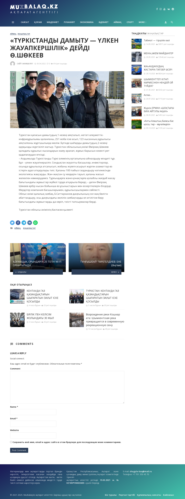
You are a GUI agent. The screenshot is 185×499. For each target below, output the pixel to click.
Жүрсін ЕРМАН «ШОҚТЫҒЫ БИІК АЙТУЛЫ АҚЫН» (159, 110)
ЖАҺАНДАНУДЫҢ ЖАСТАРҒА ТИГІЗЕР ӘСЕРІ (158, 68)
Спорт (130, 22)
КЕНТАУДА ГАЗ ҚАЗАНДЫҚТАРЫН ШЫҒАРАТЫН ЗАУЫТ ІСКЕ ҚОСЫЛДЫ (42, 296)
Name (14, 406)
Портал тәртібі (127, 495)
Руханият (69, 22)
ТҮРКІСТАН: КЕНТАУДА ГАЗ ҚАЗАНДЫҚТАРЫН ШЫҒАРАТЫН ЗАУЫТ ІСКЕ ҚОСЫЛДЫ (102, 296)
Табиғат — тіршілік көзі (157, 40)
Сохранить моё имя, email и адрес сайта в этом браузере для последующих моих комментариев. (67, 442)
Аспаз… (148, 95)
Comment (15, 368)
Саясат (25, 22)
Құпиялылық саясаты (149, 495)
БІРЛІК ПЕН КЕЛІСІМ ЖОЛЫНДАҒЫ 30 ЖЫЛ (40, 316)
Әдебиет (104, 22)
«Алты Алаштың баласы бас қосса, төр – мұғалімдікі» (159, 122)
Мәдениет (53, 22)
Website (14, 430)
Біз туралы (111, 495)
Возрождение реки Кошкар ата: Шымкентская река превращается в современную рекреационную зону (105, 320)
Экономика (87, 22)
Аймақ (118, 22)
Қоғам (38, 22)
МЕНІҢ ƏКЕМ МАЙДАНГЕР (158, 53)
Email (13, 418)
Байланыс (168, 495)
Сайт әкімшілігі (25, 63)
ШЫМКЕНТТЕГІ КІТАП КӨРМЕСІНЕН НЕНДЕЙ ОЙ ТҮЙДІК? (158, 82)
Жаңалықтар (24, 34)
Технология (146, 22)
